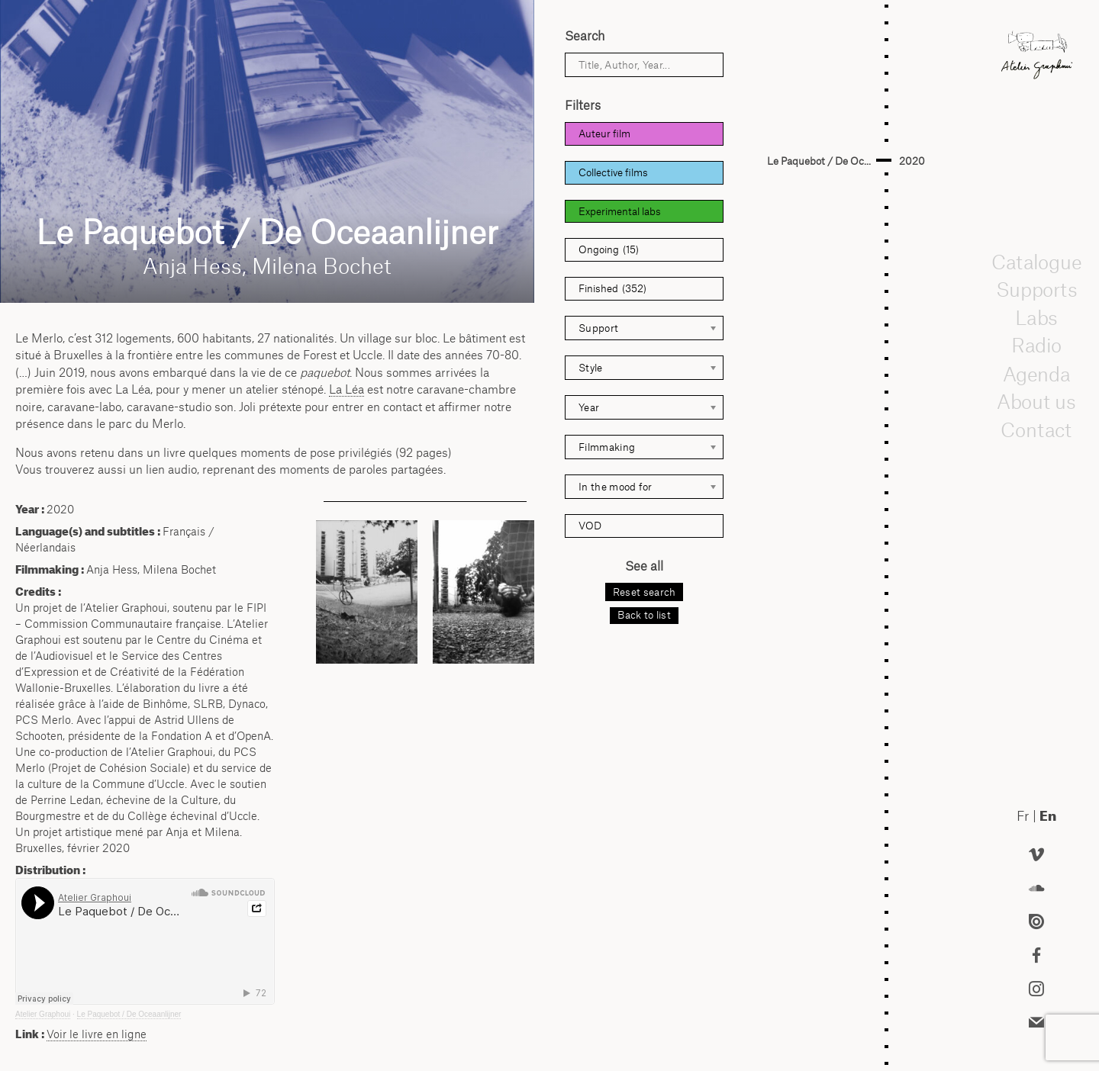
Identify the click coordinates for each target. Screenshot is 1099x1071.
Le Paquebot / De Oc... (819, 161)
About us (1036, 401)
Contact (1036, 429)
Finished (612, 288)
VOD (590, 525)
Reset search (644, 592)
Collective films (613, 172)
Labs (1036, 317)
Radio (1036, 345)
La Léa (346, 389)
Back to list (644, 615)
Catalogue (1036, 260)
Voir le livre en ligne (97, 1034)
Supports (1036, 289)
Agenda (1036, 373)
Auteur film (604, 133)
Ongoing (609, 250)
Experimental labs (620, 211)
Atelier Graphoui (42, 1014)
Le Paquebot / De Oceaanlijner (129, 1014)
